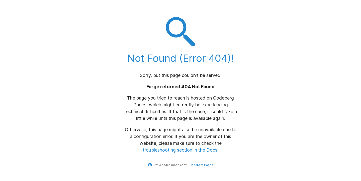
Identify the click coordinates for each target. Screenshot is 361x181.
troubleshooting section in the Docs (180, 150)
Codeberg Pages (201, 165)
